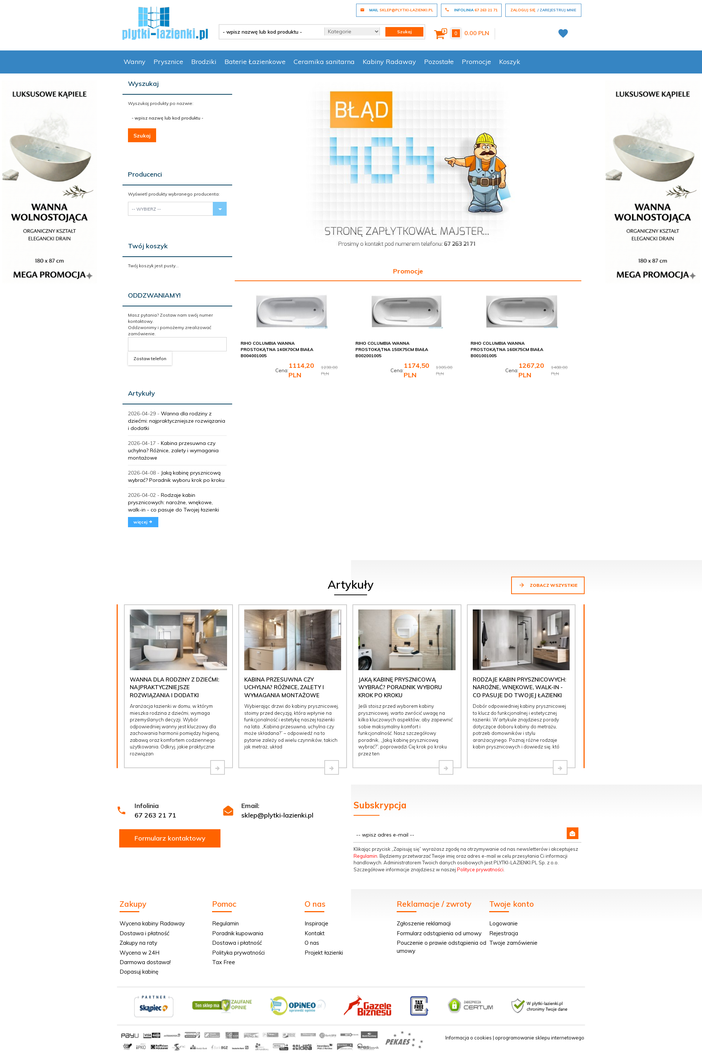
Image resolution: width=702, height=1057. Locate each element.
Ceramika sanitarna (324, 61)
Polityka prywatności (238, 952)
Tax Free (223, 962)
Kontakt (315, 933)
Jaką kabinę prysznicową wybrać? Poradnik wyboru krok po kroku (400, 687)
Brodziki (203, 61)
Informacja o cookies (468, 1038)
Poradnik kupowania (237, 933)
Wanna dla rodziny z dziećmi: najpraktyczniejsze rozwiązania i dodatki (176, 420)
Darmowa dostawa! (145, 962)
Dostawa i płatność (144, 933)
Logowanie (503, 923)
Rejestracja (503, 933)
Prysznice (168, 61)
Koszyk (509, 61)
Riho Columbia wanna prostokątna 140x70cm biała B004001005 (277, 349)
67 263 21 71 (155, 815)
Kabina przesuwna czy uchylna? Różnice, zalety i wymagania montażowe (173, 450)
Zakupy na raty (138, 942)
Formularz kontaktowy (170, 838)
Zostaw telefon (149, 358)
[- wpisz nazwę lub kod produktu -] (269, 32)
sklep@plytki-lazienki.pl (277, 815)
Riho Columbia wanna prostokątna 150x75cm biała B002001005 (391, 349)
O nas (312, 942)
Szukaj (142, 135)
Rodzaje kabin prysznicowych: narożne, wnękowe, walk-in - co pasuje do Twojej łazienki (173, 502)
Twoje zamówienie (513, 942)
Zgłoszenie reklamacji (424, 923)
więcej (143, 522)
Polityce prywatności (480, 869)
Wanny (135, 61)
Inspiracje (316, 923)
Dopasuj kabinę (139, 971)
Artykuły (141, 393)
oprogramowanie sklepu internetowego (539, 1038)
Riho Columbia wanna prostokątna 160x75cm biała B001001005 (507, 349)
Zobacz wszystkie (547, 585)
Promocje (476, 61)
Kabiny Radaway (389, 61)
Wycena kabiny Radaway (152, 923)
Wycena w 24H (139, 952)
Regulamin (365, 856)
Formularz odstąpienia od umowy (439, 933)
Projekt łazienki (324, 952)
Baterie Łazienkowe (255, 61)
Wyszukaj (143, 83)
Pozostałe (439, 61)
